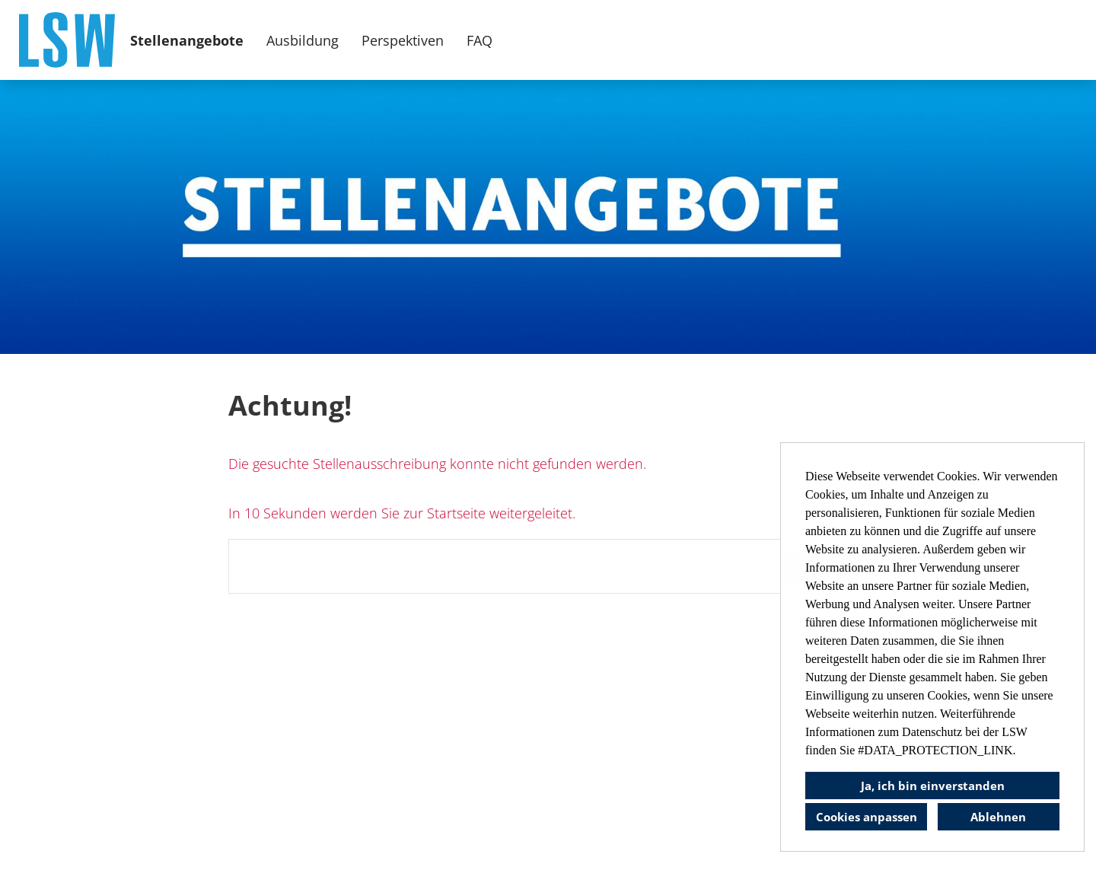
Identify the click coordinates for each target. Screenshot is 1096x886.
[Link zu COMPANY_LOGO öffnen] (67, 40)
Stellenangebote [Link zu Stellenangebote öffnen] (187, 40)
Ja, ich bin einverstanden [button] (933, 785)
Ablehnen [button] (998, 816)
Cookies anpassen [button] (866, 816)
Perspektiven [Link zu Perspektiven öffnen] (403, 40)
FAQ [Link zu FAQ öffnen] (479, 40)
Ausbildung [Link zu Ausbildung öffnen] (302, 40)
